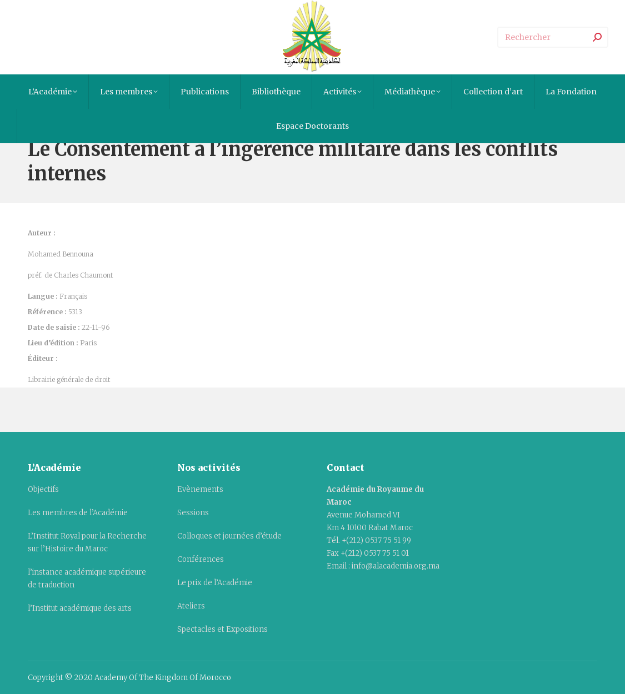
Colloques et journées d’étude (229, 536)
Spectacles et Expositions (222, 629)
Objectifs (43, 489)
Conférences (200, 559)
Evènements (200, 489)
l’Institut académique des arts (80, 608)
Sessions (193, 512)
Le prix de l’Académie (214, 582)
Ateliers (191, 606)
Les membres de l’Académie (78, 512)
